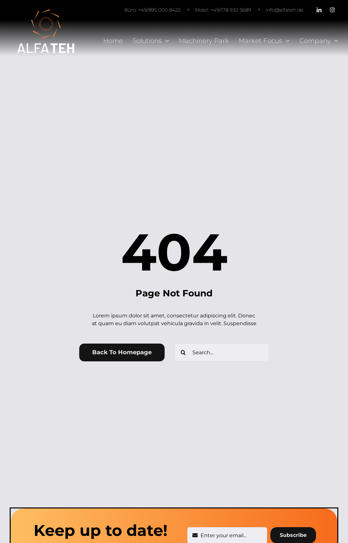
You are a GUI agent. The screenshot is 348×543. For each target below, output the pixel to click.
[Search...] (221, 352)
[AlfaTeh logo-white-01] (46, 11)
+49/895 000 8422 (159, 10)
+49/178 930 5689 (231, 10)
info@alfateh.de (284, 10)
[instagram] (332, 10)
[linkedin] (319, 10)
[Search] (183, 352)
